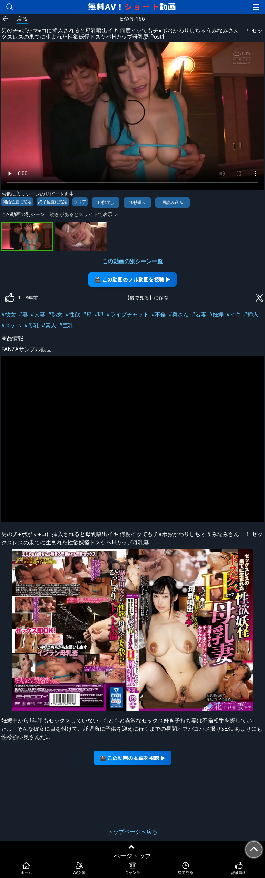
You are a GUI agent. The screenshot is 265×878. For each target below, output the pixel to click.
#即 (99, 314)
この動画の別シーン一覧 (132, 261)
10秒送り (137, 202)
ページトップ (132, 855)
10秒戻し (105, 202)
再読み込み (172, 202)
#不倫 (158, 314)
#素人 (49, 325)
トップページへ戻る (132, 832)
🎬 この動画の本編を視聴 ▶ (133, 757)
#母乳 (31, 325)
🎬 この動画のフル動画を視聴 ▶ (133, 279)
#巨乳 (66, 325)
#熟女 (55, 314)
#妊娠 (216, 314)
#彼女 (8, 314)
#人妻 (38, 314)
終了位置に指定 (52, 202)
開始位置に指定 (17, 202)
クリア (80, 202)
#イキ (233, 314)
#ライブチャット (127, 314)
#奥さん (179, 314)
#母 (87, 314)
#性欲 (72, 314)
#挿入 (251, 314)
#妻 (23, 314)
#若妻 (199, 314)
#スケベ (11, 325)
